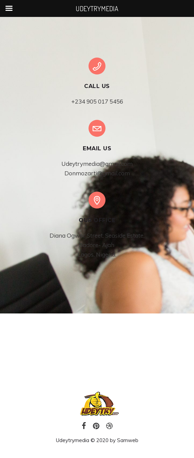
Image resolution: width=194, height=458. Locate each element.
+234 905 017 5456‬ (97, 101)
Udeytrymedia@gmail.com (97, 163)
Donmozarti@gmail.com (97, 173)
